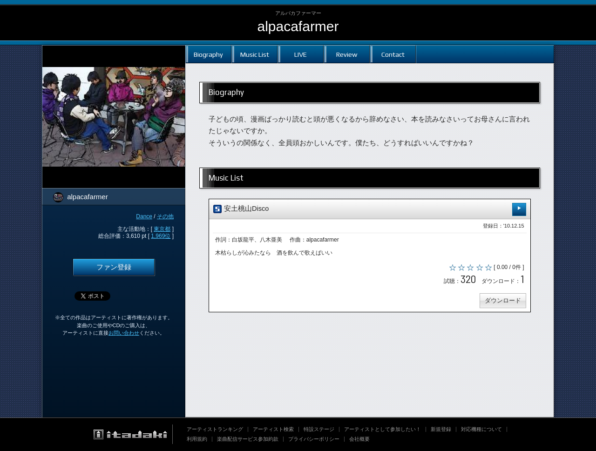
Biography (208, 54)
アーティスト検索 (273, 429)
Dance (144, 216)
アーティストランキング (215, 429)
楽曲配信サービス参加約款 (247, 439)
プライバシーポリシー (313, 439)
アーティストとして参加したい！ (382, 429)
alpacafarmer (298, 26)
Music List (254, 54)
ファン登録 (113, 267)
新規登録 (441, 429)
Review (346, 54)
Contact (393, 54)
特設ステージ (319, 429)
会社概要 (359, 439)
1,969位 (160, 236)
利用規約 (197, 439)
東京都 (162, 229)
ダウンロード (502, 301)
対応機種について (481, 429)
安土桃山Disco (370, 209)
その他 (165, 216)
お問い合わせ (123, 333)
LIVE (300, 54)
